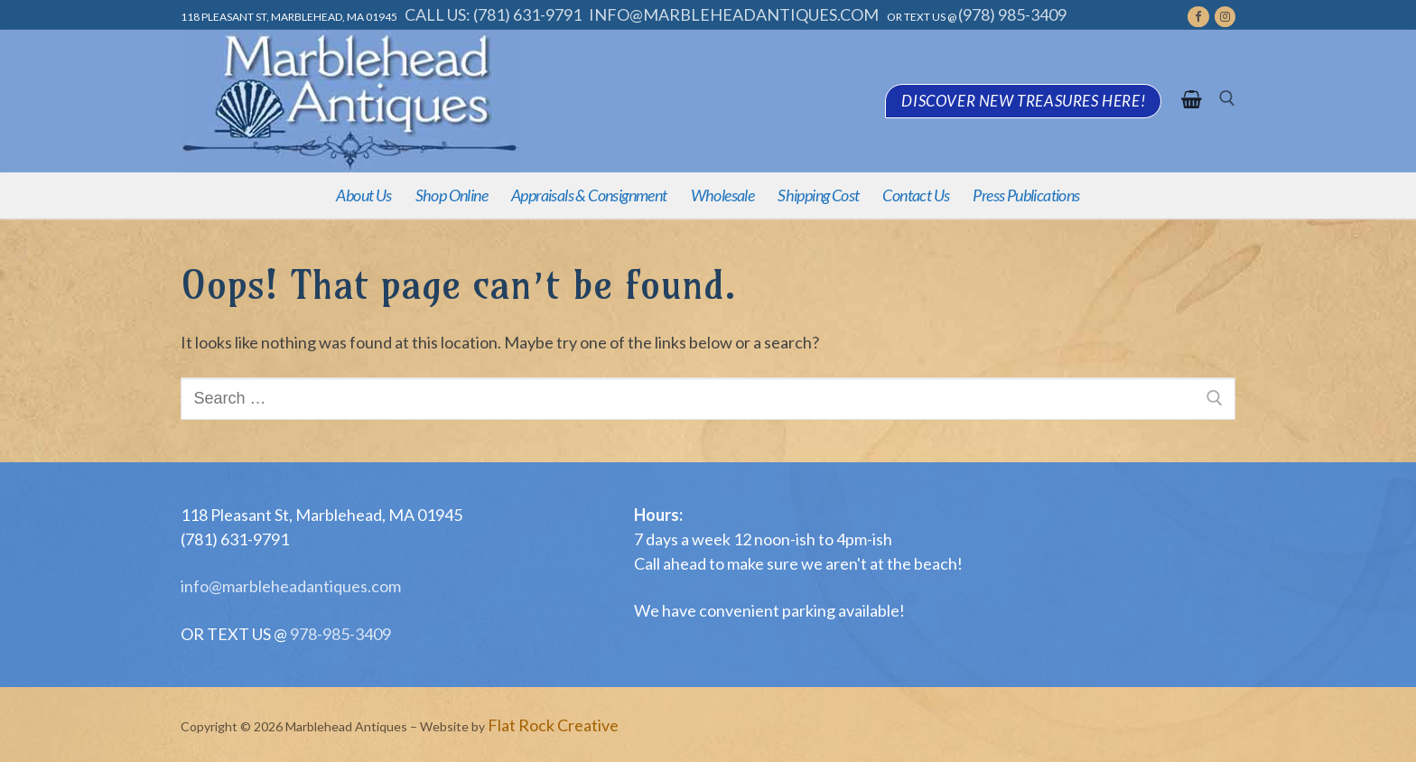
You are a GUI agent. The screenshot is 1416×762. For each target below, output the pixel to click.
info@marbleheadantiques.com (735, 14)
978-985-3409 (339, 634)
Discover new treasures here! (1023, 100)
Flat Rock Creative (553, 725)
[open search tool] (1227, 100)
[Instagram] (1225, 16)
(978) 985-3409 (1012, 14)
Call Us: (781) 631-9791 (493, 14)
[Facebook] (1198, 16)
